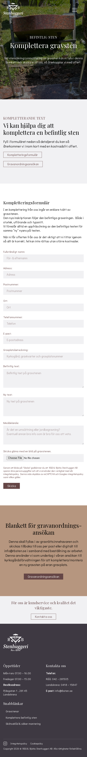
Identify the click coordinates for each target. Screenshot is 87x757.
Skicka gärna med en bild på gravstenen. (43, 455)
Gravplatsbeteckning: (43, 354)
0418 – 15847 (69, 684)
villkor (11, 477)
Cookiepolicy (36, 743)
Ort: (43, 305)
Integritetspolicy (18, 743)
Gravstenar (12, 711)
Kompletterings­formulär (22, 155)
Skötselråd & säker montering (23, 723)
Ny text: (43, 405)
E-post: (43, 338)
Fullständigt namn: (43, 256)
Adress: (43, 272)
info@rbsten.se (15, 551)
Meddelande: (43, 433)
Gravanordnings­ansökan (23, 164)
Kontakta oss (43, 617)
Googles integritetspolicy (71, 474)
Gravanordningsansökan (43, 577)
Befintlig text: (43, 376)
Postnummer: (43, 289)
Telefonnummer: (43, 321)
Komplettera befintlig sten (21, 717)
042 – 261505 (60, 679)
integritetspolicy (11, 474)
